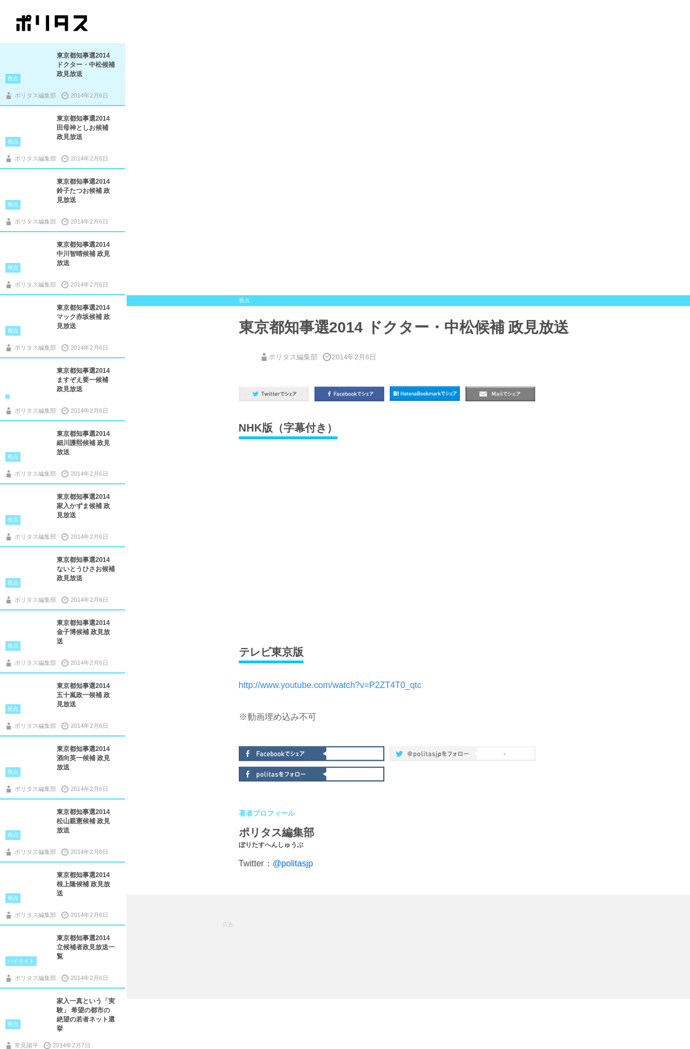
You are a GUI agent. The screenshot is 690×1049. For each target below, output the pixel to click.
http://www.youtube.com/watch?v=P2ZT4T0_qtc (330, 685)
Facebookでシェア (283, 752)
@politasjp (293, 863)
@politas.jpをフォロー (434, 755)
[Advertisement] (419, 946)
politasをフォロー (283, 773)
